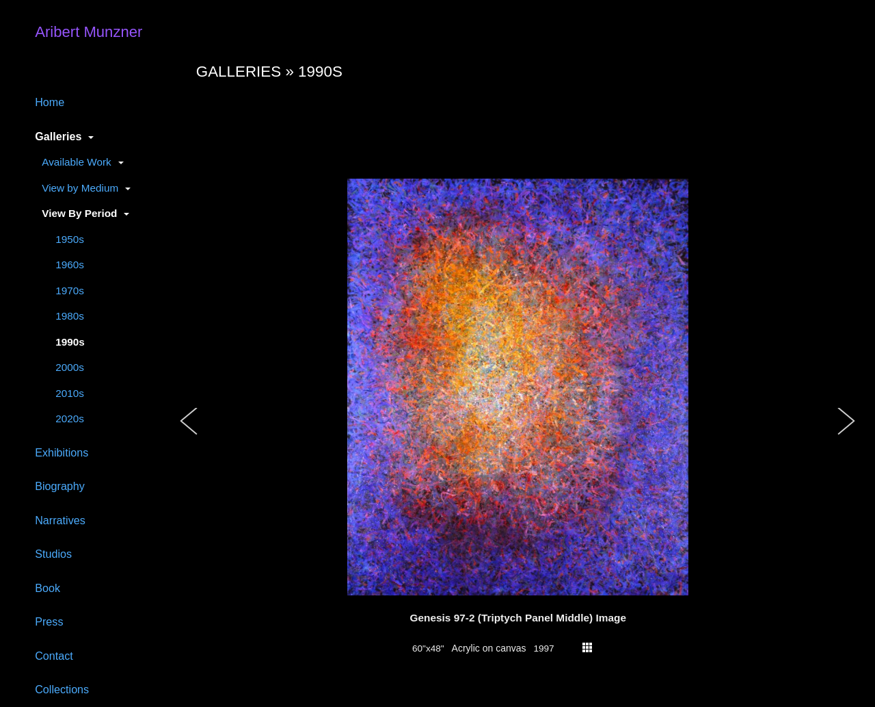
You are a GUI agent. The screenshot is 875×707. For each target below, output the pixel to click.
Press (49, 621)
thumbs (587, 647)
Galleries (58, 136)
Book (47, 588)
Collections (62, 689)
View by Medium (80, 188)
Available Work (76, 162)
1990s (70, 342)
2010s (69, 393)
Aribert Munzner (88, 31)
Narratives (60, 520)
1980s (69, 316)
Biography (60, 486)
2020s (69, 418)
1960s (69, 264)
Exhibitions (61, 452)
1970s (69, 290)
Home (49, 102)
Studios (53, 554)
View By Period (79, 213)
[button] (189, 435)
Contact (54, 656)
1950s (69, 239)
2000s (69, 367)
